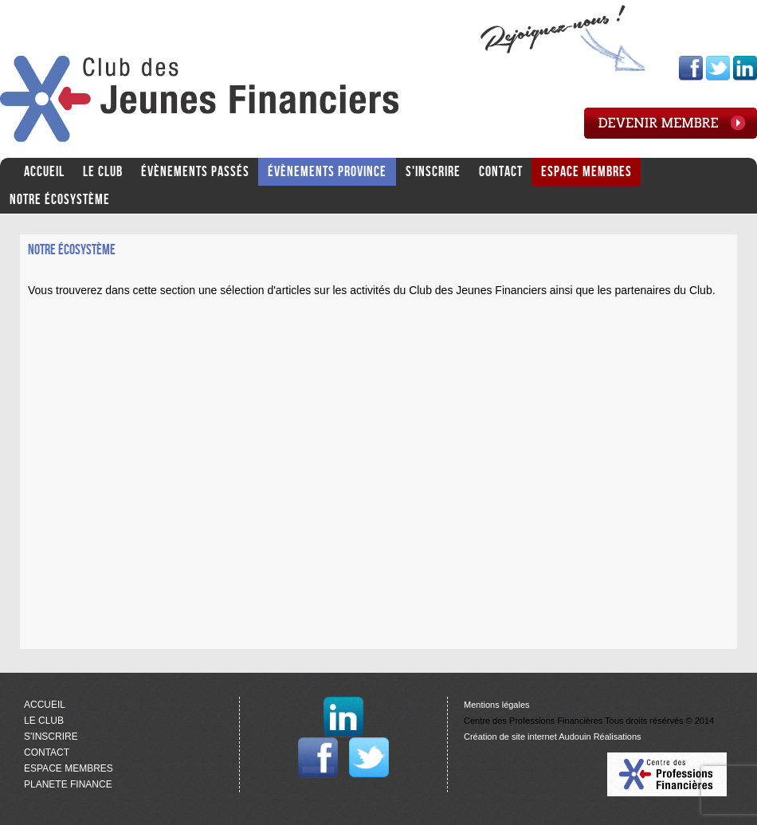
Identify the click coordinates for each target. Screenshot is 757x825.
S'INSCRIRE (433, 171)
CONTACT (501, 171)
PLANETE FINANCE (68, 784)
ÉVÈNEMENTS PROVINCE (327, 171)
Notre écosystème (60, 199)
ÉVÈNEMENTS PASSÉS (195, 171)
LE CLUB (103, 171)
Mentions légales (497, 704)
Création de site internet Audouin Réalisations (552, 736)
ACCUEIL (44, 171)
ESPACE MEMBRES (586, 171)
